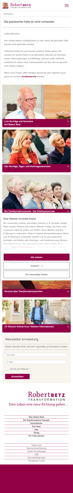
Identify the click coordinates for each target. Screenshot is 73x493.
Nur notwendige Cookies (36, 274)
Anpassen (37, 265)
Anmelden (17, 376)
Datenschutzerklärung (21, 247)
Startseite (8, 14)
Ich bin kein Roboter (40, 368)
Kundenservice (29, 76)
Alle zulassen (36, 257)
